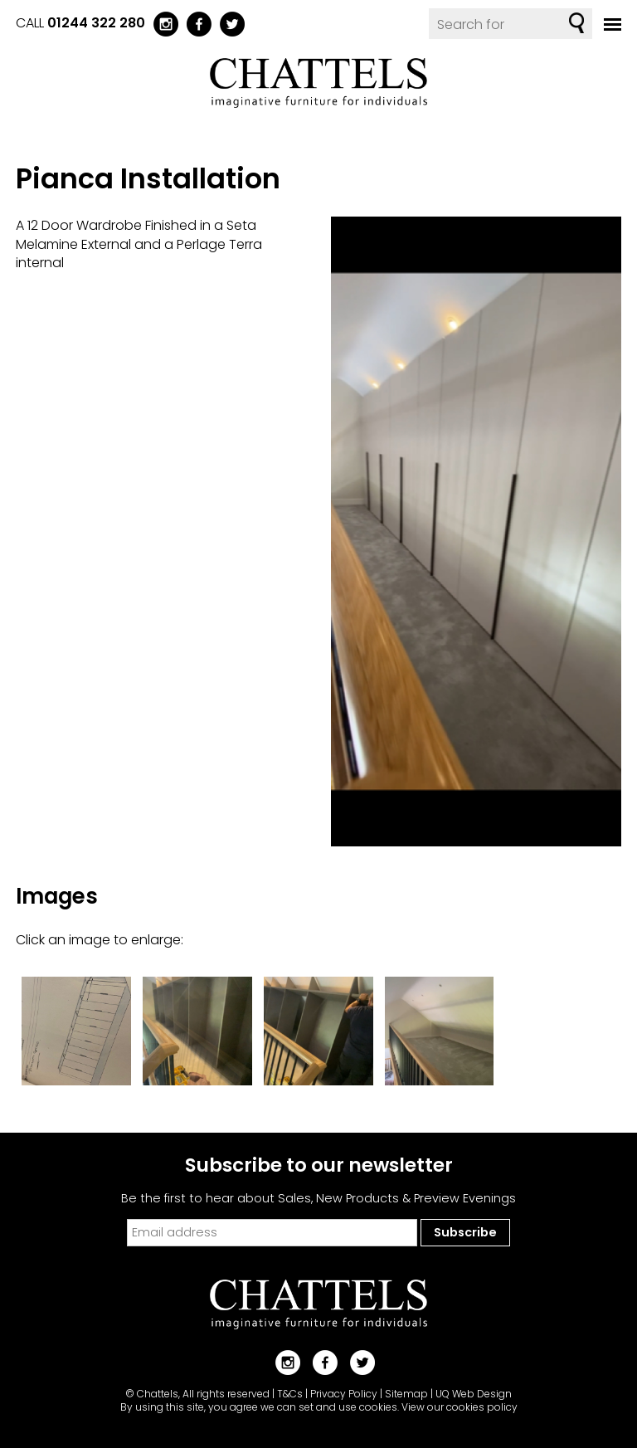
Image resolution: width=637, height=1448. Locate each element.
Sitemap (406, 1394)
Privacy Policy (343, 1394)
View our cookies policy (459, 1407)
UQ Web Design (473, 1394)
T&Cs (290, 1394)
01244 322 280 (96, 22)
